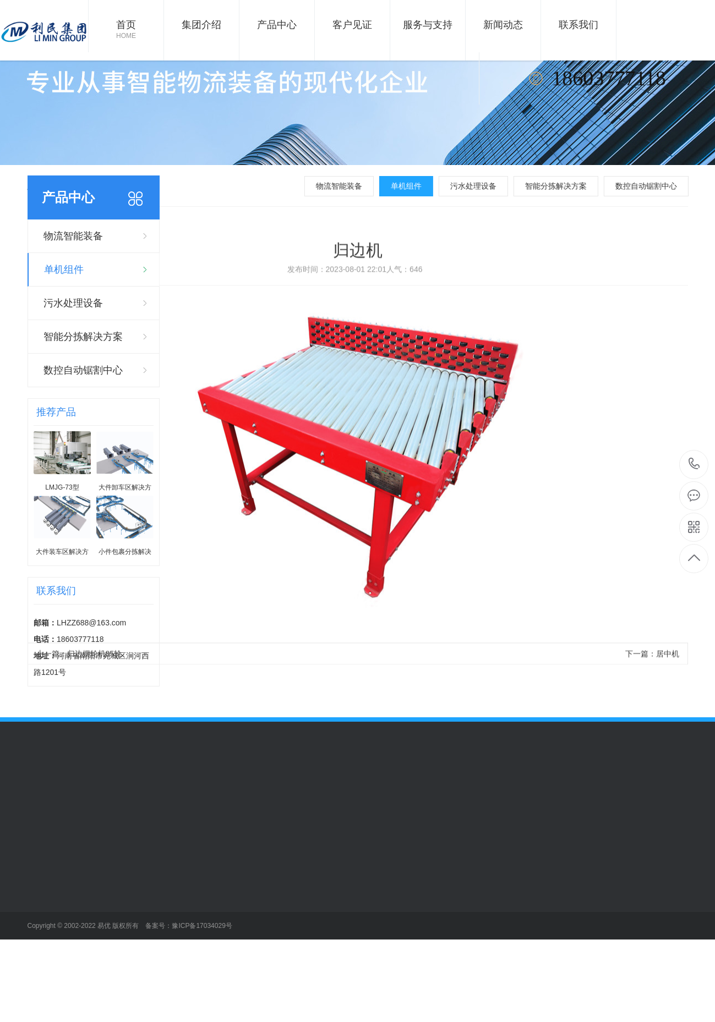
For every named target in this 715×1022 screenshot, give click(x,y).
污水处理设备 (481, 186)
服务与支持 (427, 24)
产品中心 (277, 24)
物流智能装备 (347, 186)
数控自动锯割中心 (654, 186)
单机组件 (414, 186)
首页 (126, 30)
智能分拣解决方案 (563, 186)
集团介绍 (201, 24)
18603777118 (694, 464)
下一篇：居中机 (652, 668)
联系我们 (578, 24)
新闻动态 (503, 24)
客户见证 (352, 24)
